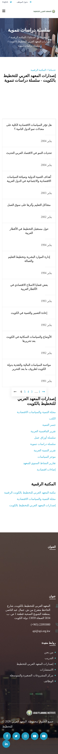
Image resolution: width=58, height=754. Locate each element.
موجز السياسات (47, 456)
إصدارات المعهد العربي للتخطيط (35, 663)
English (5, 2)
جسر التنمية (49, 424)
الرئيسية (45, 37)
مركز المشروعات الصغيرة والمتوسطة (32, 675)
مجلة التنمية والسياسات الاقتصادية (36, 412)
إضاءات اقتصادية (46, 469)
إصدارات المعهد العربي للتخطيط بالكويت (32, 505)
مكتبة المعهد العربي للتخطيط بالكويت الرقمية (30, 492)
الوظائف (48, 681)
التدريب (49, 658)
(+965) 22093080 (40, 624)
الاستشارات (46, 669)
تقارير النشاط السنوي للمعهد (39, 463)
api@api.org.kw (41, 631)
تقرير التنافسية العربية (43, 431)
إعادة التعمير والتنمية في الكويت (29, 313)
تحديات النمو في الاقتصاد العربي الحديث (29, 153)
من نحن (49, 652)
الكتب (52, 418)
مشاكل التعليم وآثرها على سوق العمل (29, 205)
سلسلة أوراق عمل (45, 437)
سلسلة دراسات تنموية (43, 444)
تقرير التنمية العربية (45, 450)
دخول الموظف (22, 2)
